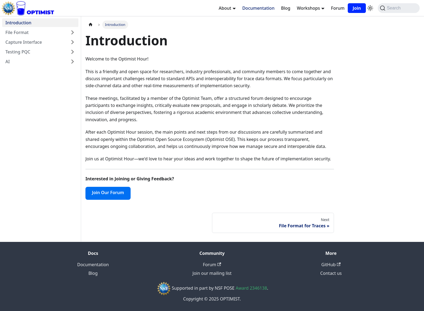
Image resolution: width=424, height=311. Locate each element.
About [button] (225, 8)
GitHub (330, 265)
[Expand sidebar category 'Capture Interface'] (72, 42)
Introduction (18, 23)
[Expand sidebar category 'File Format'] (72, 32)
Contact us (331, 273)
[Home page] (90, 25)
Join (357, 8)
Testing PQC (17, 52)
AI (7, 62)
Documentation (258, 8)
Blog (285, 8)
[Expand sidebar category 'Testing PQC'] (72, 52)
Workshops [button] (308, 8)
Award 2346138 (251, 288)
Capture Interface (23, 42)
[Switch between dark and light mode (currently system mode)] (370, 8)
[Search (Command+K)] (399, 8)
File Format (17, 32)
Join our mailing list (212, 273)
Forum (338, 8)
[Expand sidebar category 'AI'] (72, 61)
